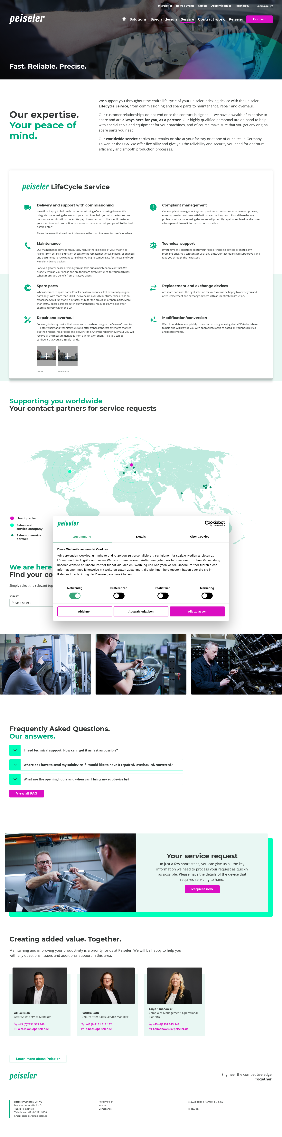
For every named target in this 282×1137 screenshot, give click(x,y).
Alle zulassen (197, 611)
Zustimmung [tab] (82, 536)
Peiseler (236, 19)
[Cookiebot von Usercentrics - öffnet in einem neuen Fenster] (208, 523)
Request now (202, 889)
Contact (259, 19)
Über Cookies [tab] (199, 536)
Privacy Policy (106, 1101)
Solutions (138, 19)
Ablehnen (84, 611)
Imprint (103, 1105)
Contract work (211, 19)
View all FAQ (26, 793)
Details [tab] (141, 536)
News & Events (185, 5)
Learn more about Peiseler (38, 1059)
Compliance (105, 1108)
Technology (242, 5)
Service (187, 19)
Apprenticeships (221, 5)
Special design (164, 19)
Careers (202, 5)
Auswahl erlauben (141, 611)
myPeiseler (165, 5)
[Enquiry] (51, 603)
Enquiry (14, 595)
